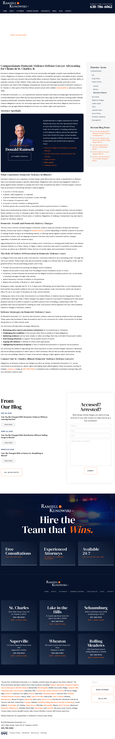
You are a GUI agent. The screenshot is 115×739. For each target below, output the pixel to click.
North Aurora (47, 699)
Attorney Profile (19, 156)
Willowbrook (13, 708)
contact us (11, 369)
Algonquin (60, 685)
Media (54, 11)
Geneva (31, 694)
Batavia (25, 688)
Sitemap (43, 733)
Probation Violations (98, 117)
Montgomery (6, 699)
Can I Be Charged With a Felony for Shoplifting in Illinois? (100, 147)
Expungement (96, 120)
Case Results (45, 11)
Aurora (3, 688)
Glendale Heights (49, 694)
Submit (90, 471)
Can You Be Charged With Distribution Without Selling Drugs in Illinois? (101, 140)
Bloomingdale (43, 688)
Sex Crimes (95, 97)
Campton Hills (73, 688)
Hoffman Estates (7, 696)
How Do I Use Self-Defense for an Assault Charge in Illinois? (101, 159)
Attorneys (20, 11)
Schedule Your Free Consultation (56, 36)
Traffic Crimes (96, 103)
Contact (68, 11)
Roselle (61, 702)
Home (5, 11)
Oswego (27, 702)
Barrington (11, 688)
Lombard (60, 696)
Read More (8, 424)
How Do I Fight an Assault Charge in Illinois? (100, 153)
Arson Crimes (96, 113)
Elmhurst (8, 694)
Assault (95, 86)
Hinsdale (70, 694)
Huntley (17, 696)
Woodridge (38, 708)
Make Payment (102, 690)
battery (41, 230)
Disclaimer (26, 733)
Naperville (28, 699)
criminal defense (62, 88)
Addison (53, 685)
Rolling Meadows (51, 702)
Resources (35, 733)
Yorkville (50, 708)
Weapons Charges (98, 100)
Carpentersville (7, 691)
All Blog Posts (11, 472)
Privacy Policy (15, 733)
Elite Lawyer (49, 162)
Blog (61, 11)
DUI (93, 75)
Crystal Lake (41, 691)
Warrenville (48, 705)
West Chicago (64, 705)
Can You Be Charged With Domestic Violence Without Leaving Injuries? (101, 133)
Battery (95, 89)
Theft (94, 107)
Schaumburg (69, 702)
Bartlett (19, 688)
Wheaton (4, 708)
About (12, 11)
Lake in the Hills (37, 696)
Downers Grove (58, 691)
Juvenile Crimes (97, 110)
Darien (48, 691)
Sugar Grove (30, 705)
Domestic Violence (100, 93)
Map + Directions (19, 620)
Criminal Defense (32, 11)
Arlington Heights (71, 685)
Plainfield (41, 702)
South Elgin (12, 705)
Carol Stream (18, 691)
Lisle (54, 696)
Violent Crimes (96, 82)
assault (34, 230)
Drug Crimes (96, 78)
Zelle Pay (102, 698)
